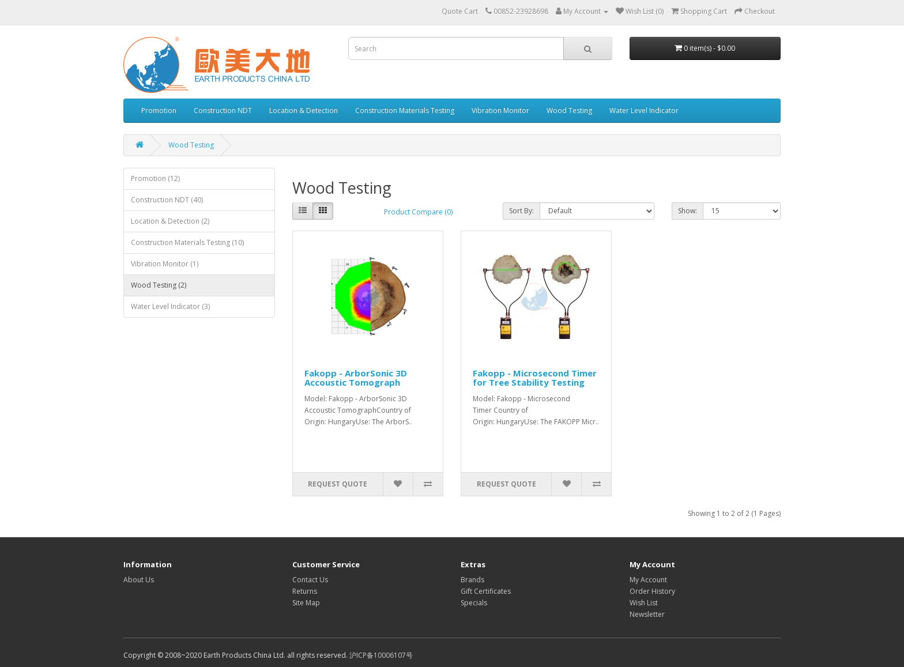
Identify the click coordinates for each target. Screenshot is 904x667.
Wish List (644, 603)
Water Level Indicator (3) (170, 306)
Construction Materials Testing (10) (187, 242)
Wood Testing (569, 110)
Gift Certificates (486, 591)
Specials (474, 603)
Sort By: (521, 211)
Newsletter (647, 614)
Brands (472, 580)
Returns (304, 591)
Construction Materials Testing (404, 110)
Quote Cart (460, 11)
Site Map (306, 603)
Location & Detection (303, 110)
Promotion (158, 110)
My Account (648, 580)
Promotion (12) (155, 178)
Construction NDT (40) (167, 200)
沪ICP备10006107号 (381, 655)
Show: (687, 211)
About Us (138, 580)
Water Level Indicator (644, 110)
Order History (652, 591)
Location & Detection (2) (170, 221)
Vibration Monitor (500, 110)
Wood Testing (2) (158, 285)
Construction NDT (223, 110)
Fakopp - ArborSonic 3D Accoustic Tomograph (355, 378)
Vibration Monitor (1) (164, 264)
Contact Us (310, 580)
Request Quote (337, 484)
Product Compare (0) (418, 212)
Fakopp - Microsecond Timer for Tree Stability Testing (535, 378)
